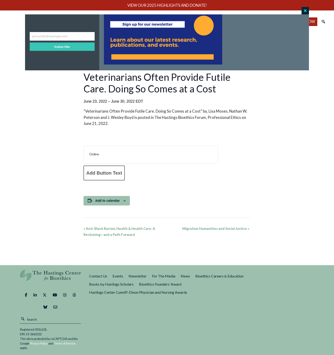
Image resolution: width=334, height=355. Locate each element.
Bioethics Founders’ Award (160, 284)
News (185, 276)
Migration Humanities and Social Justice (215, 228)
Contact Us (98, 276)
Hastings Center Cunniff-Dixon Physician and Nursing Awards (138, 292)
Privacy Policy (39, 343)
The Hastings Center (50, 278)
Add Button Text (104, 173)
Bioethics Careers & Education (219, 276)
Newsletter (137, 276)
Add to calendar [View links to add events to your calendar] (107, 200)
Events (117, 276)
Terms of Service (64, 343)
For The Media (163, 276)
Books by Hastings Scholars (111, 284)
